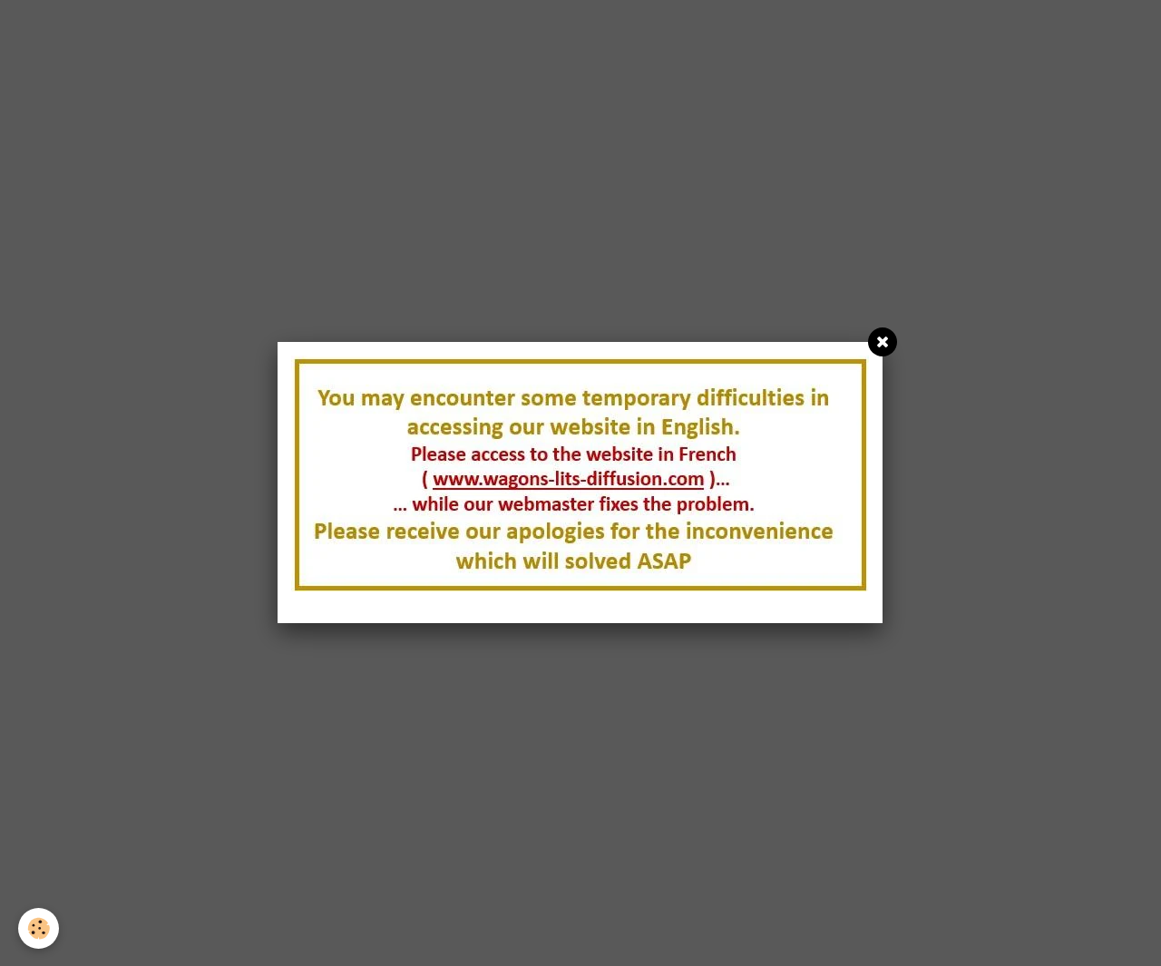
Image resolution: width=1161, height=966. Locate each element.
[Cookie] (38, 928)
